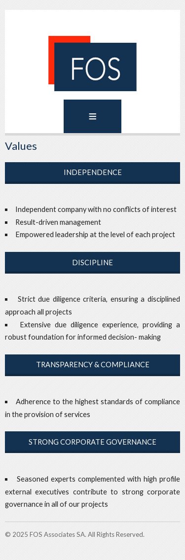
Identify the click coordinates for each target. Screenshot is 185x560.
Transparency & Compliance (92, 364)
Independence (93, 172)
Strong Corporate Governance (92, 442)
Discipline (92, 262)
